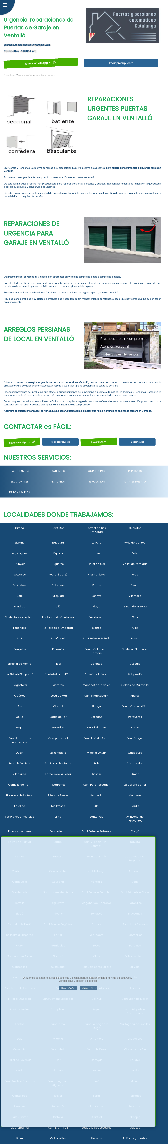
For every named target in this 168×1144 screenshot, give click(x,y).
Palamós (58, 649)
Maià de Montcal (135, 542)
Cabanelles (58, 1138)
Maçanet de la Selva (96, 685)
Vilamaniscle (96, 574)
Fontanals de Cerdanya (58, 617)
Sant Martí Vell (58, 1128)
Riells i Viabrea (96, 727)
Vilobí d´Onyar (96, 753)
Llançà (96, 706)
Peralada (96, 795)
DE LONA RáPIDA (19, 492)
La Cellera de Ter (135, 785)
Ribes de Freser (58, 795)
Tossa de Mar (58, 696)
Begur (19, 727)
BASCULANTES (19, 471)
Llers (20, 596)
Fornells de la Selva (58, 774)
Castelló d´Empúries (135, 649)
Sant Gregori (135, 738)
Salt (19, 638)
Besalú (96, 774)
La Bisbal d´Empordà (19, 674)
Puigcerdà (135, 674)
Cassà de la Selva (96, 674)
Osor (135, 617)
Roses (135, 638)
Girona (19, 528)
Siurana (20, 542)
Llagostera (19, 685)
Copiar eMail (137, 441)
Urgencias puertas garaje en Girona (31, 75)
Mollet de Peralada (135, 564)
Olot (135, 628)
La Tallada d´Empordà (58, 628)
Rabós (96, 585)
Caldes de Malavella (135, 685)
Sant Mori (58, 528)
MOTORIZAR (58, 481)
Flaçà (96, 606)
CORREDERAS (96, 471)
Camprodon (135, 763)
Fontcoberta (58, 831)
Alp (96, 806)
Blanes (96, 628)
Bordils (135, 806)
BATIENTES (58, 471)
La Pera (96, 542)
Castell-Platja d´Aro (58, 674)
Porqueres (135, 717)
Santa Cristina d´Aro (135, 706)
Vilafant (58, 706)
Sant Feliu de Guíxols (96, 638)
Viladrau (19, 606)
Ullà (58, 606)
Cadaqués (135, 753)
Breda (135, 727)
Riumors (96, 1138)
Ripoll (58, 664)
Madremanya (19, 1128)
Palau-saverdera (19, 831)
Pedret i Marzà (58, 574)
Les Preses (58, 806)
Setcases (19, 574)
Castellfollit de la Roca (19, 617)
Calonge (96, 664)
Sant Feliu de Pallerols (96, 831)
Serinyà (96, 596)
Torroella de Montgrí (19, 664)
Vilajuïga (58, 596)
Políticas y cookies (135, 1138)
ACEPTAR (88, 987)
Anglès (135, 696)
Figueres (58, 564)
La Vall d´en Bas (19, 763)
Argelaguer (19, 553)
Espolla (58, 553)
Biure (19, 1138)
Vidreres (58, 685)
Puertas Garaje (9, 75)
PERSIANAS (135, 471)
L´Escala (135, 664)
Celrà (19, 717)
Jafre (96, 553)
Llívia (58, 817)
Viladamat (96, 617)
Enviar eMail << (98, 442)
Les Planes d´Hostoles (19, 817)
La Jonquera (58, 753)
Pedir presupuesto (121, 63)
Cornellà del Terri (19, 785)
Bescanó (96, 717)
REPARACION (96, 481)
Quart (19, 753)
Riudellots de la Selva (20, 795)
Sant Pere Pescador (96, 785)
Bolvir (135, 553)
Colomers (58, 585)
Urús (135, 574)
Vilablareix (20, 774)
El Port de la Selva (135, 606)
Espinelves (20, 585)
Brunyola (19, 564)
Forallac (19, 806)
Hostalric (58, 727)
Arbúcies (19, 696)
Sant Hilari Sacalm (96, 696)
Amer (135, 774)
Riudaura (58, 542)
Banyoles (20, 649)
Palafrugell (58, 638)
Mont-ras (135, 795)
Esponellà (19, 628)
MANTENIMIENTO (135, 481)
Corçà (135, 831)
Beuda (135, 585)
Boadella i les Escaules (96, 1128)
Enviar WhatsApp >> (40, 63)
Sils (19, 706)
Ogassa (135, 1128)
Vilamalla (135, 596)
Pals (96, 763)
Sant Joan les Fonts (58, 763)
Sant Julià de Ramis (96, 738)
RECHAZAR (68, 987)
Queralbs (135, 528)
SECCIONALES (19, 481)
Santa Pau (96, 817)
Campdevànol (58, 738)
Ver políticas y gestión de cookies (78, 980)
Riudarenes (58, 785)
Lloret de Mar (96, 564)
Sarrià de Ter (58, 717)
